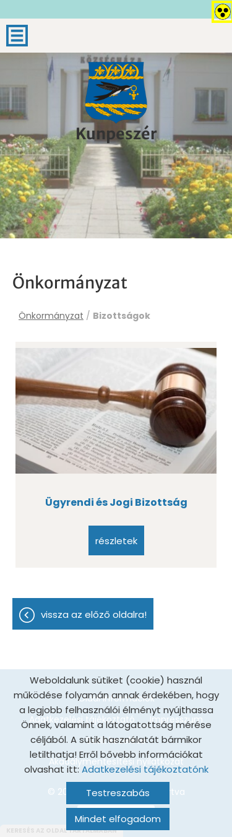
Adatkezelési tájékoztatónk (145, 769)
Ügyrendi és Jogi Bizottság (116, 502)
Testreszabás (118, 792)
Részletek (116, 540)
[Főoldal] (116, 93)
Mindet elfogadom (118, 818)
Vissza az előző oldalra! (94, 614)
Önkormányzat (51, 316)
